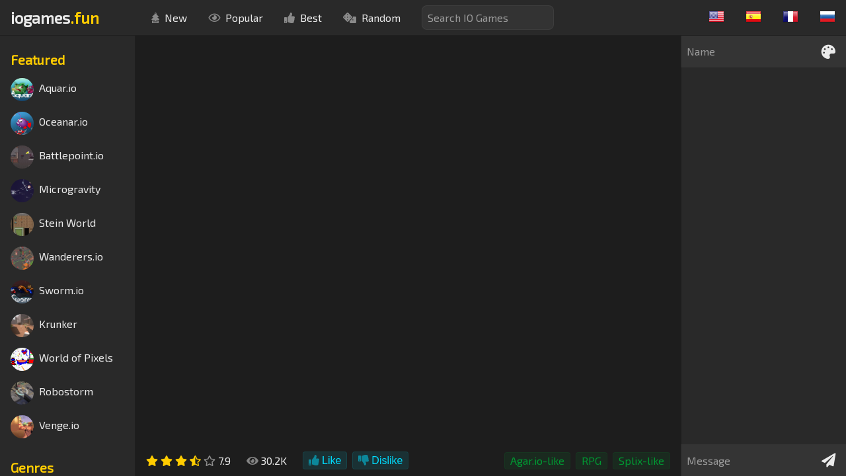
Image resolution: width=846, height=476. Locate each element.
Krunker (44, 325)
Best (303, 17)
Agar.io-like (537, 460)
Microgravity (55, 190)
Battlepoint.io (57, 157)
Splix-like (641, 460)
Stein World (53, 224)
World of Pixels (62, 359)
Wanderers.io (57, 258)
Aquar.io (44, 89)
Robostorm (52, 393)
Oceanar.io (49, 123)
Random (372, 17)
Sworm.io (47, 291)
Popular (235, 17)
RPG (591, 460)
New (169, 17)
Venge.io (45, 426)
